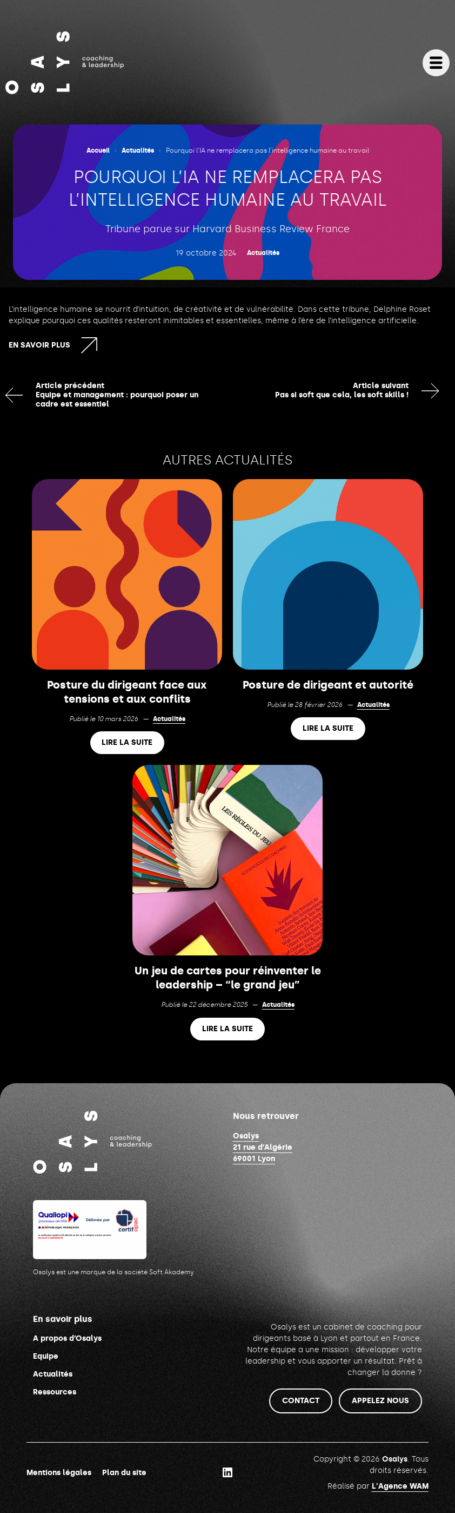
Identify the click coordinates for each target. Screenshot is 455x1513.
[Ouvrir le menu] (436, 62)
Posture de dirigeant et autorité (328, 684)
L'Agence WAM (400, 1486)
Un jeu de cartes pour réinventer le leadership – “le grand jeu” (228, 977)
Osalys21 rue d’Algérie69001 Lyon (262, 1147)
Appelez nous (380, 1400)
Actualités (138, 150)
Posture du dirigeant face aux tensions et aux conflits (127, 691)
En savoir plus (39, 345)
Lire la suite (127, 743)
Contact (300, 1400)
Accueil (98, 150)
